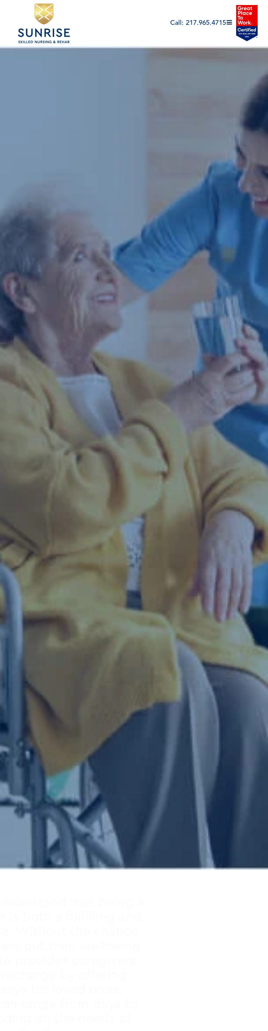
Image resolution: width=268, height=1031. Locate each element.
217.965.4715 (206, 23)
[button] (229, 23)
